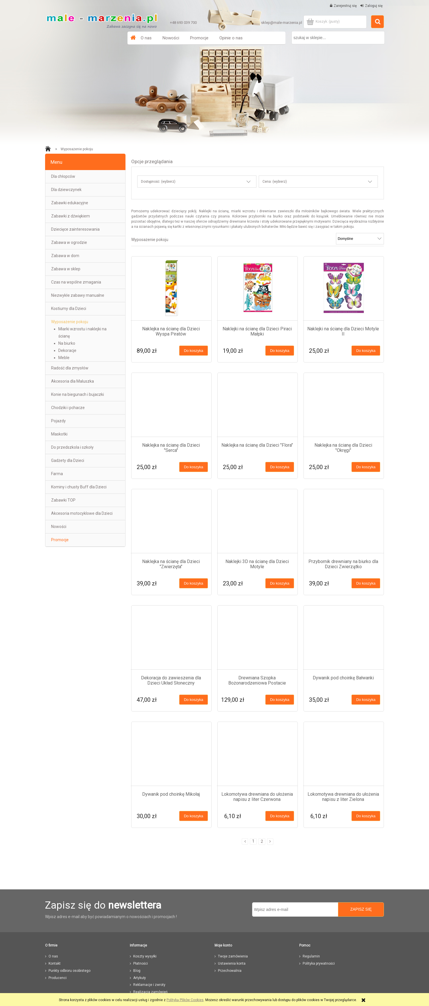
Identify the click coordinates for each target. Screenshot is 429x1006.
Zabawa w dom (65, 255)
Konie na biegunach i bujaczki (77, 394)
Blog (136, 971)
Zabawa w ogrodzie (69, 242)
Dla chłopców (63, 176)
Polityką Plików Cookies (185, 1000)
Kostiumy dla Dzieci (68, 308)
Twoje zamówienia (233, 956)
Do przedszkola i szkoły (72, 447)
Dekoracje (67, 350)
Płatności (140, 963)
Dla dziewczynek (66, 189)
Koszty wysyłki (144, 956)
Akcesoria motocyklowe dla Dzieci (82, 513)
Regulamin (311, 956)
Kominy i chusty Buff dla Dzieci (79, 487)
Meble (63, 357)
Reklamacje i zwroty (149, 985)
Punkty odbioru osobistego (69, 971)
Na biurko (66, 343)
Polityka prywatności (319, 963)
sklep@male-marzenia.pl (281, 22)
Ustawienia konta (232, 963)
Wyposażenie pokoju (69, 321)
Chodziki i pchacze (68, 407)
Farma (57, 473)
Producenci (58, 978)
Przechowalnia (229, 971)
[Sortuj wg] (360, 238)
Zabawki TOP (63, 500)
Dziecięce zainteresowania (75, 229)
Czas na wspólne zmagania (76, 282)
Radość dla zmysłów (69, 368)
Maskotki (59, 434)
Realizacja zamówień (150, 992)
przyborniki (257, 216)
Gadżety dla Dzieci (67, 460)
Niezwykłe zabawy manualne (77, 295)
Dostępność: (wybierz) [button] (158, 182)
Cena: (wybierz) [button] (274, 182)
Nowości (58, 526)
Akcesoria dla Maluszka (72, 381)
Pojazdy (58, 421)
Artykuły (139, 978)
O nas (53, 956)
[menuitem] (146, 37)
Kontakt (55, 963)
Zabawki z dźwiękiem (70, 216)
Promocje (60, 539)
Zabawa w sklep (65, 269)
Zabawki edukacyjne (69, 203)
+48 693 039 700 (183, 22)
